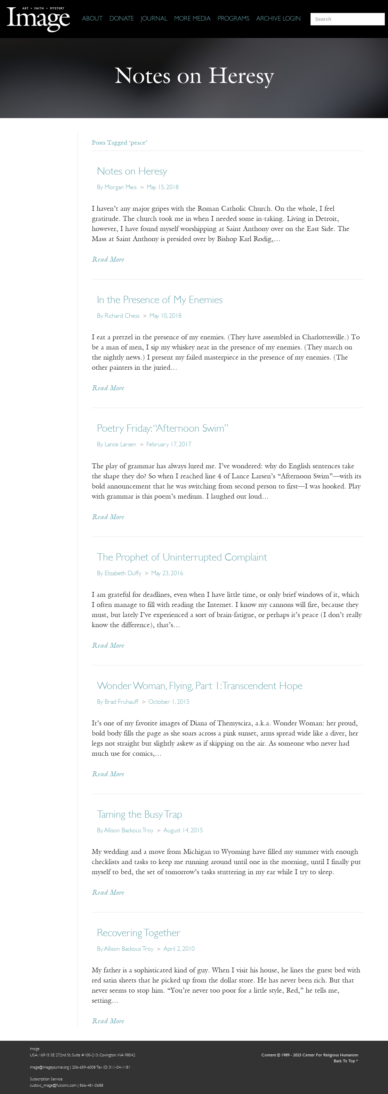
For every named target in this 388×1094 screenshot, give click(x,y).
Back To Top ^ (346, 1061)
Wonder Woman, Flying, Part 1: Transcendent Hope (199, 686)
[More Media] (192, 19)
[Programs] (233, 19)
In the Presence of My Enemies (160, 300)
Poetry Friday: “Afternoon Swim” (162, 429)
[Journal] (154, 19)
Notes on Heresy (132, 172)
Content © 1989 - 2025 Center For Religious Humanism (309, 1055)
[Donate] (121, 19)
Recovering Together (138, 933)
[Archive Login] (278, 19)
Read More (108, 259)
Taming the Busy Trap (139, 815)
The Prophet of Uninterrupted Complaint (182, 558)
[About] (92, 19)
